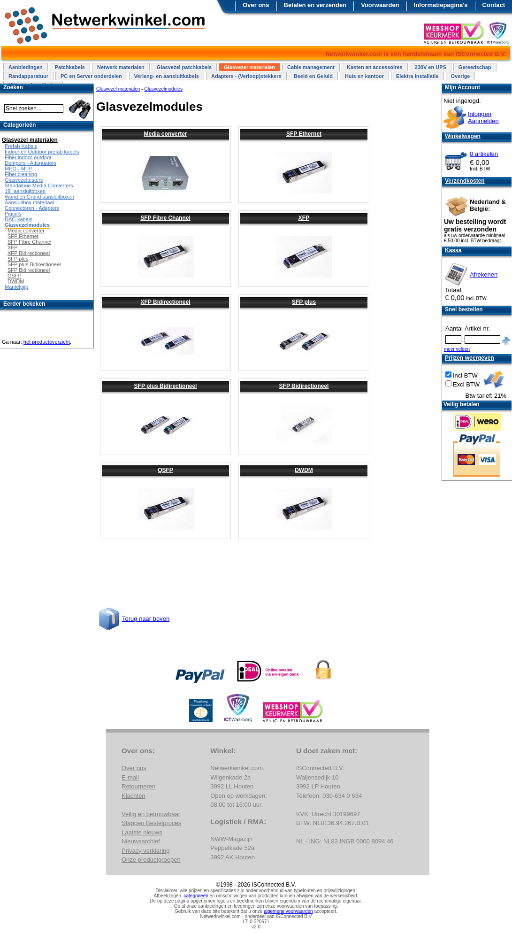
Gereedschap (475, 67)
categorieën (196, 895)
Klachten (133, 795)
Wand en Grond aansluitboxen (39, 197)
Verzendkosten (465, 181)
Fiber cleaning (21, 174)
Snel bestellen (464, 309)
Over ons (256, 4)
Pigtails (13, 213)
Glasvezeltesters (24, 180)
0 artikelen (484, 153)
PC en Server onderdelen (91, 76)
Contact (493, 4)
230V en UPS (430, 67)
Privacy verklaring (146, 850)
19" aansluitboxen (25, 191)
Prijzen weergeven (469, 358)
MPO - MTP (18, 168)
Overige (460, 76)
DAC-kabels (18, 219)
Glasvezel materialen (249, 67)
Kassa (453, 250)
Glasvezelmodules (27, 225)
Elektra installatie (417, 76)
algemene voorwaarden (288, 911)
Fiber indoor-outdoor (28, 157)
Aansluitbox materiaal (29, 202)
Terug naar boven (145, 618)
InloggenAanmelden (483, 117)
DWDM (304, 470)
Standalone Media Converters (39, 185)
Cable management (311, 67)
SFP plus (304, 302)
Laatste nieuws (142, 832)
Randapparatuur (28, 76)
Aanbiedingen (25, 67)
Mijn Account (462, 87)
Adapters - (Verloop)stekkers (246, 76)
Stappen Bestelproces (151, 822)
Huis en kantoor (364, 76)
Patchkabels (70, 67)
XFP (303, 218)
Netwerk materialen (121, 67)
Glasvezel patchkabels (184, 67)
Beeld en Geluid (313, 76)
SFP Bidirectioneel (304, 386)
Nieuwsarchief (141, 841)
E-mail (130, 777)
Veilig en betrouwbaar (151, 814)
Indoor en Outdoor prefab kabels (42, 151)
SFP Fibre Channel (165, 218)
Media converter (165, 134)
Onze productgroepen (151, 859)
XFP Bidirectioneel (166, 302)
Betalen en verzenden (315, 4)
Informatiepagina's (441, 4)
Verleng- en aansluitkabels (166, 76)
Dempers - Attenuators (30, 163)
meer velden (457, 349)
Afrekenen (483, 274)
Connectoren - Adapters (32, 208)
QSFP (165, 470)
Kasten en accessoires (375, 67)
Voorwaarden (380, 4)
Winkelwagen (463, 136)
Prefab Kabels (21, 146)
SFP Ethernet (303, 134)
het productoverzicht (46, 342)
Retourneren (138, 786)
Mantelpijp (16, 287)
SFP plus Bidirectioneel (165, 386)
